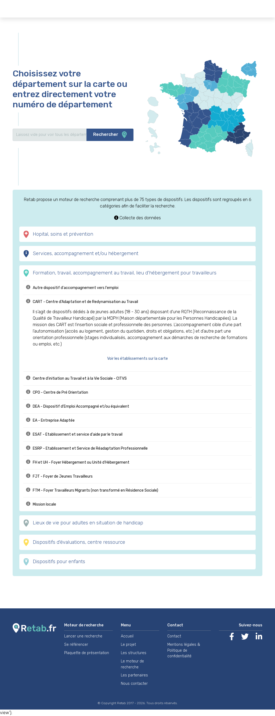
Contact (174, 636)
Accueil (127, 636)
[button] (140, 358)
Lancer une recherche (83, 636)
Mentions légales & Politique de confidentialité (183, 650)
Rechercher (110, 134)
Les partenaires (134, 675)
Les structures (133, 653)
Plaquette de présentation (86, 653)
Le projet (128, 644)
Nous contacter (134, 683)
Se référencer (76, 644)
